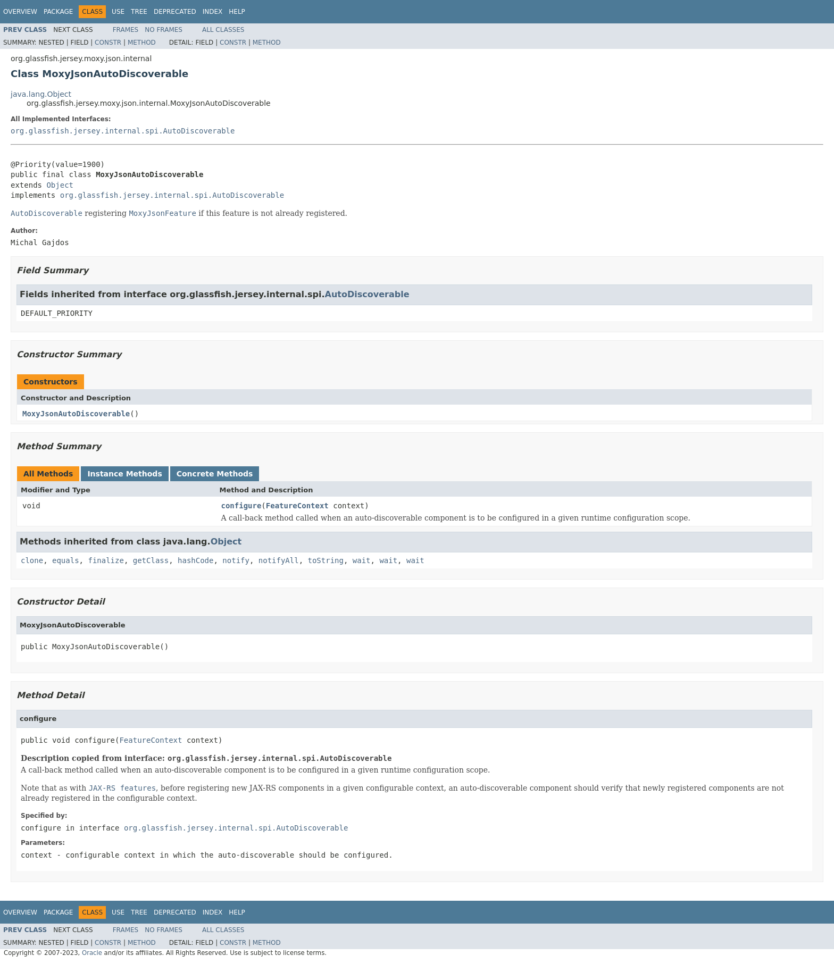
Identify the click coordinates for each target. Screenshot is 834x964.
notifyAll (278, 560)
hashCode (195, 560)
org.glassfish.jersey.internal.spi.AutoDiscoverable (123, 131)
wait (362, 560)
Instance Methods (124, 474)
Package (58, 11)
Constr (108, 42)
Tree (139, 11)
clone (32, 560)
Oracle (92, 953)
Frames (126, 29)
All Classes (223, 29)
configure (241, 505)
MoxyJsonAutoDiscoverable (76, 413)
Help (237, 11)
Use (118, 11)
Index (213, 11)
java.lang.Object (41, 94)
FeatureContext (297, 505)
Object (59, 185)
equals (65, 560)
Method (142, 42)
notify (235, 560)
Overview (20, 11)
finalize (105, 560)
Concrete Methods (215, 474)
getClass (151, 560)
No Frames (163, 29)
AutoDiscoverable (367, 294)
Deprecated (175, 11)
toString (326, 560)
